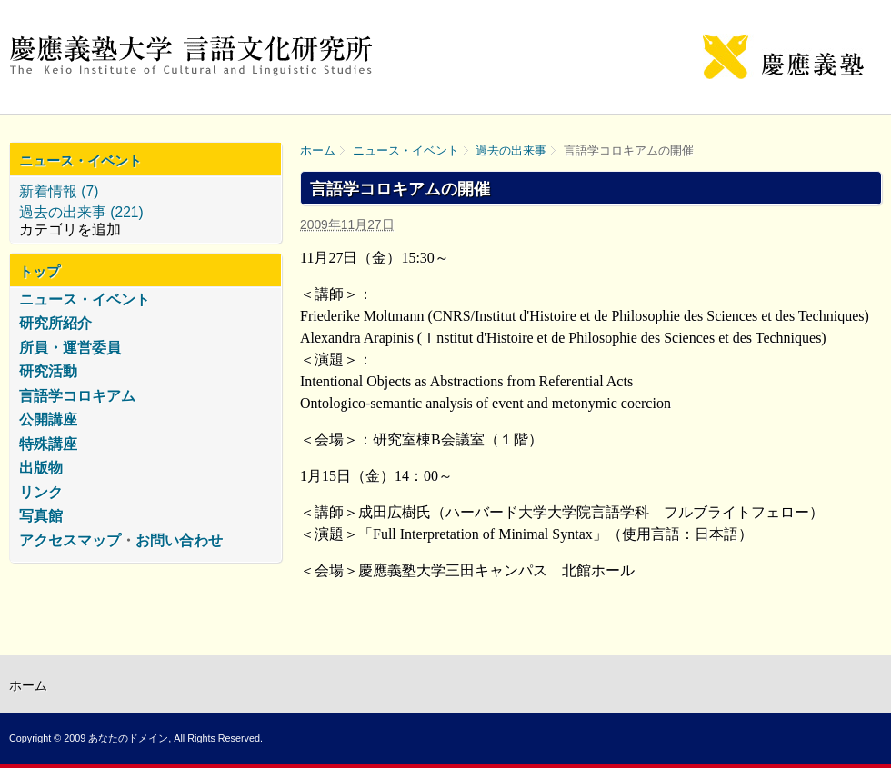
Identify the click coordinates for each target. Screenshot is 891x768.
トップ (39, 271)
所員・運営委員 (70, 347)
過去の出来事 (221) (81, 212)
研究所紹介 (55, 323)
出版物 (41, 467)
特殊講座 (48, 444)
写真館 (41, 516)
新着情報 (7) (58, 191)
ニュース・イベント (406, 150)
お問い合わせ (179, 540)
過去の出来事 (511, 150)
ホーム (317, 150)
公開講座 (48, 419)
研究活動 (48, 371)
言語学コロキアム (77, 396)
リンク (41, 492)
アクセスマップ (70, 540)
